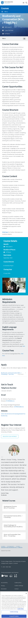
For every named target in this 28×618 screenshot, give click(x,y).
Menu (4, 11)
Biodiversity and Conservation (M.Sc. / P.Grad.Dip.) (12, 547)
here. (24, 346)
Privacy (3, 585)
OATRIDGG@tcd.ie (19, 406)
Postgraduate (10, 546)
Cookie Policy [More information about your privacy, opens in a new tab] (20, 609)
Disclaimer (4, 588)
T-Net (2, 592)
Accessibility (4, 582)
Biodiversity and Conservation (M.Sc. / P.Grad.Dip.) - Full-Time (11, 373)
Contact (17, 588)
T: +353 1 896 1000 (6, 567)
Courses (5, 8)
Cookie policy (18, 582)
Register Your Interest (10, 436)
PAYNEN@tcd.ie (10, 401)
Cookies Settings (19, 585)
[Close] (26, 594)
